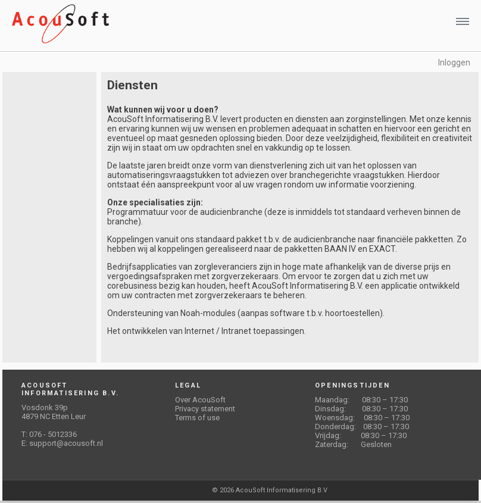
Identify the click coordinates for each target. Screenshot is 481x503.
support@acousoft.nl (66, 443)
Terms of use (197, 417)
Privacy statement (205, 408)
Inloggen (454, 62)
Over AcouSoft (200, 399)
